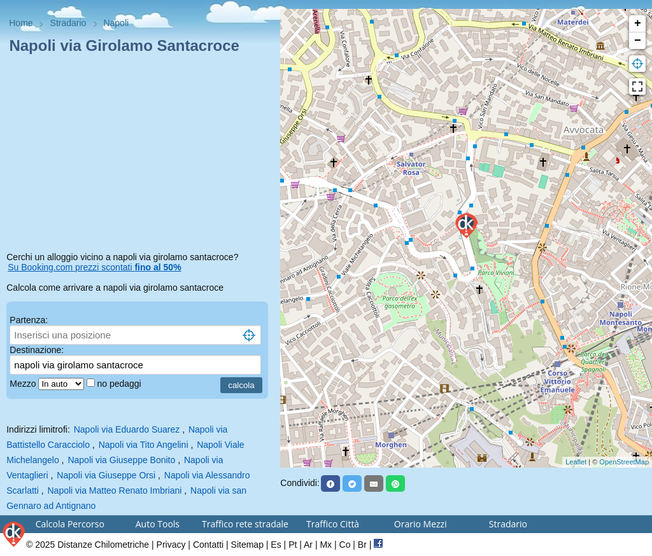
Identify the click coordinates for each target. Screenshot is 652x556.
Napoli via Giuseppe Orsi (106, 475)
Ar (308, 544)
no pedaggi (120, 384)
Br (362, 544)
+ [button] (637, 23)
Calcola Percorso (70, 524)
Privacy (171, 544)
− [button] (637, 40)
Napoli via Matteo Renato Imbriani (114, 490)
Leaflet (575, 462)
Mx (326, 544)
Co (345, 544)
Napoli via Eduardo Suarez (127, 429)
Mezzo (24, 384)
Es (276, 544)
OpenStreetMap (624, 462)
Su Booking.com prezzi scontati (94, 267)
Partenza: (29, 320)
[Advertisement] (140, 155)
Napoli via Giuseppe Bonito (121, 460)
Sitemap (247, 544)
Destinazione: (37, 350)
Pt (292, 544)
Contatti (208, 544)
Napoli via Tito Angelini (143, 445)
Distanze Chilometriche (103, 544)
